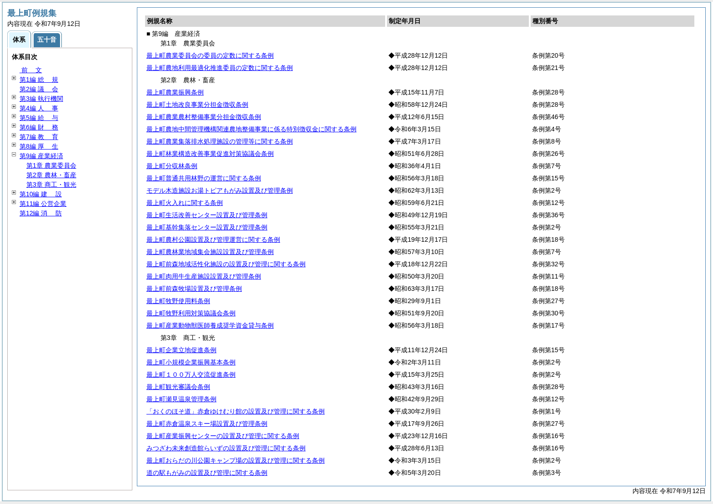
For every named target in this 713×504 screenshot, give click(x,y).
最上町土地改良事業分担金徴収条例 (197, 104)
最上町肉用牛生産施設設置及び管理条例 (203, 276)
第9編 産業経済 (41, 156)
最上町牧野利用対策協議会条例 (191, 313)
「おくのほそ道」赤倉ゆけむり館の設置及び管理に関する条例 (235, 411)
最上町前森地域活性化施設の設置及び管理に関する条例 (226, 264)
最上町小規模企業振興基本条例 (191, 362)
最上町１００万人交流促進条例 (191, 374)
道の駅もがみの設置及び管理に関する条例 (206, 472)
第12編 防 (41, 213)
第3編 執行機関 (41, 98)
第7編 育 (39, 136)
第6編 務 (39, 127)
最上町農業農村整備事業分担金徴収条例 (203, 116)
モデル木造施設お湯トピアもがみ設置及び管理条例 (219, 190)
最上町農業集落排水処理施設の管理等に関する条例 (219, 141)
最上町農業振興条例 (175, 92)
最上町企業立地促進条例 (181, 350)
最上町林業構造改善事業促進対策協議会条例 (210, 153)
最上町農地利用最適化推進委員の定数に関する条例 (219, 67)
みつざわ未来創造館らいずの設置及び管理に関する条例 (226, 448)
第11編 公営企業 (43, 203)
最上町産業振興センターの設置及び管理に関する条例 (222, 435)
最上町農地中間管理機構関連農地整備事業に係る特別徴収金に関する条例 (251, 129)
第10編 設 (41, 194)
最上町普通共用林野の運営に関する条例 (203, 178)
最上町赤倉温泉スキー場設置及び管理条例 (206, 423)
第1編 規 (39, 79)
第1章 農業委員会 (51, 165)
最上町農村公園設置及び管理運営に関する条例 (213, 239)
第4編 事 (39, 108)
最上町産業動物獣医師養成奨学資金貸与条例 (210, 325)
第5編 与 (39, 117)
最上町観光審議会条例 (178, 386)
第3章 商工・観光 (51, 184)
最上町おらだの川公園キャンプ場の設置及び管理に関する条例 (235, 460)
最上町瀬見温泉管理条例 (181, 399)
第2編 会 (39, 89)
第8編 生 (39, 146)
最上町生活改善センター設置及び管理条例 (206, 215)
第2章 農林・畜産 (51, 175)
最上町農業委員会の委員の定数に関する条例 (210, 55)
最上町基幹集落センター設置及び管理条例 (206, 227)
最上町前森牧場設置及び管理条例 (194, 288)
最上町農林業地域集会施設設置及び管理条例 (210, 251)
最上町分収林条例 (171, 166)
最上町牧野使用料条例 (178, 300)
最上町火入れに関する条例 (184, 202)
